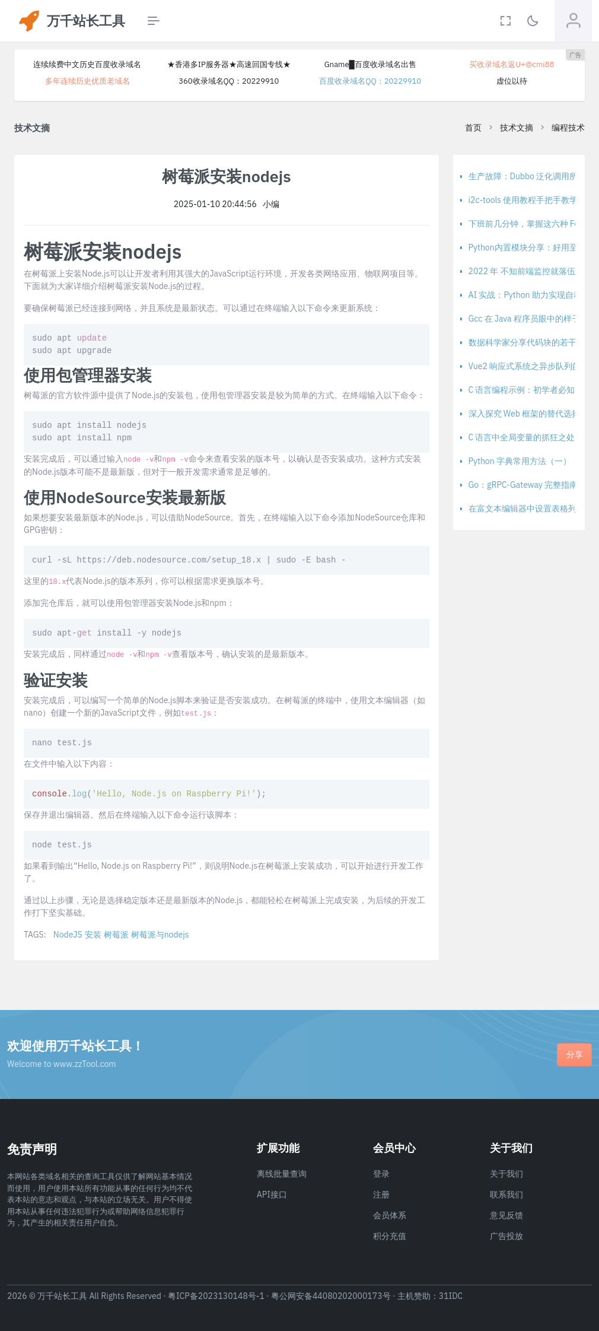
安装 (93, 934)
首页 (473, 127)
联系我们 (506, 1194)
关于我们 (506, 1173)
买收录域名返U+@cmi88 (511, 64)
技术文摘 (516, 127)
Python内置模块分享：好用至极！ (531, 247)
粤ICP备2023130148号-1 (216, 1296)
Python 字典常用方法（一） (520, 461)
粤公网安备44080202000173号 (331, 1296)
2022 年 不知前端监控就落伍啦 (526, 271)
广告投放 (506, 1236)
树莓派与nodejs (160, 934)
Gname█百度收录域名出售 (370, 64)
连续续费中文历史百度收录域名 (87, 64)
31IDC (451, 1296)
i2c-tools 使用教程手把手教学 (523, 200)
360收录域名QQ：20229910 (229, 81)
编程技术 (568, 127)
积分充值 (389, 1236)
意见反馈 (506, 1215)
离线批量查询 (282, 1173)
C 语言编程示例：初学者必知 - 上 (530, 390)
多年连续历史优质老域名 (87, 81)
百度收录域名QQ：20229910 (370, 81)
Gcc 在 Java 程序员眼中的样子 (524, 318)
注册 (381, 1194)
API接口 (272, 1194)
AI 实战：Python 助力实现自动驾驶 (533, 295)
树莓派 (116, 934)
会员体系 (389, 1215)
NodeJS (67, 934)
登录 (381, 1173)
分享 (574, 1054)
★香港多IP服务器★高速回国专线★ (229, 64)
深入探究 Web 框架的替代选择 (525, 413)
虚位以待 (511, 81)
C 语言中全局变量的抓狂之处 (522, 437)
